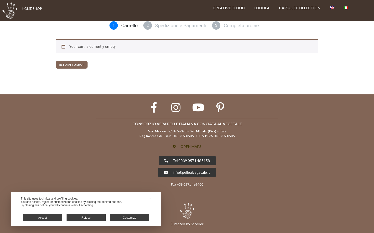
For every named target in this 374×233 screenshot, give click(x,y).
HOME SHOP (32, 8)
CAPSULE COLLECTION (300, 7)
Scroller (197, 224)
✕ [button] (150, 198)
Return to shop (71, 64)
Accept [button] (42, 217)
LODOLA (262, 7)
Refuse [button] (86, 217)
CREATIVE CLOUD (229, 7)
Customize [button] (129, 217)
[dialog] (86, 209)
